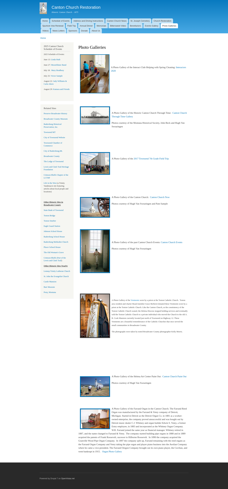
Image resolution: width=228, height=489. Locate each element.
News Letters (59, 31)
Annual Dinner (86, 26)
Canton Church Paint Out (174, 376)
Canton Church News (117, 21)
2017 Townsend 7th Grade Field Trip (152, 158)
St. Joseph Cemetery (140, 21)
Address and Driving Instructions (88, 21)
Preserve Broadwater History (55, 113)
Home (45, 21)
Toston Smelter (50, 221)
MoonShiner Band (58, 65)
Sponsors (72, 31)
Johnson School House (53, 231)
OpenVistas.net (68, 478)
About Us (96, 31)
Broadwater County (52, 156)
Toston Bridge (49, 215)
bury (57, 70)
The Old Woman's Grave (54, 252)
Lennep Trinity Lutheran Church (57, 271)
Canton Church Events (171, 242)
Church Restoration (162, 21)
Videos (45, 31)
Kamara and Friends (61, 89)
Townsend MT (50, 132)
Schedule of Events (61, 21)
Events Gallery (151, 26)
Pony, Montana (50, 292)
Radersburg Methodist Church (56, 242)
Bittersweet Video (118, 26)
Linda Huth (55, 59)
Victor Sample (57, 76)
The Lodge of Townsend (53, 161)
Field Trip (71, 26)
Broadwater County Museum (56, 119)
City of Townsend (51, 137)
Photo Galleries (169, 26)
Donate (84, 31)
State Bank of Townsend (53, 210)
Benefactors (135, 26)
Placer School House (52, 247)
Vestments (134, 300)
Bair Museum (49, 287)
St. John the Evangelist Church (56, 276)
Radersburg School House (54, 237)
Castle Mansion (50, 282)
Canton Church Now (160, 197)
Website (61, 137)
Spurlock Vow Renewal (52, 26)
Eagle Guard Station (52, 226)
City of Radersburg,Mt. (53, 151)
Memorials (101, 26)
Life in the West (50, 183)
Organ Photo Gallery (112, 451)
